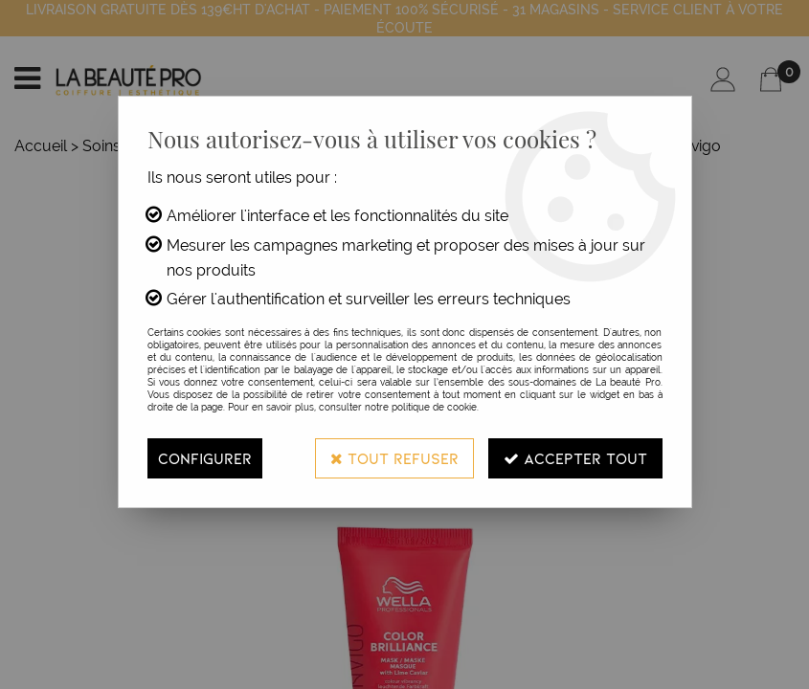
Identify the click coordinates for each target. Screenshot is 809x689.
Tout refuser (394, 458)
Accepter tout (575, 458)
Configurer (205, 458)
